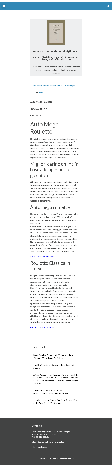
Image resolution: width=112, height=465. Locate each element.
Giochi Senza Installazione (42, 256)
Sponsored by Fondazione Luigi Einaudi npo (53, 85)
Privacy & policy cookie (40, 447)
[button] (3, 6)
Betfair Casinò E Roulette (42, 327)
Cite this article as (48, 109)
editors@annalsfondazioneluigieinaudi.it (48, 442)
